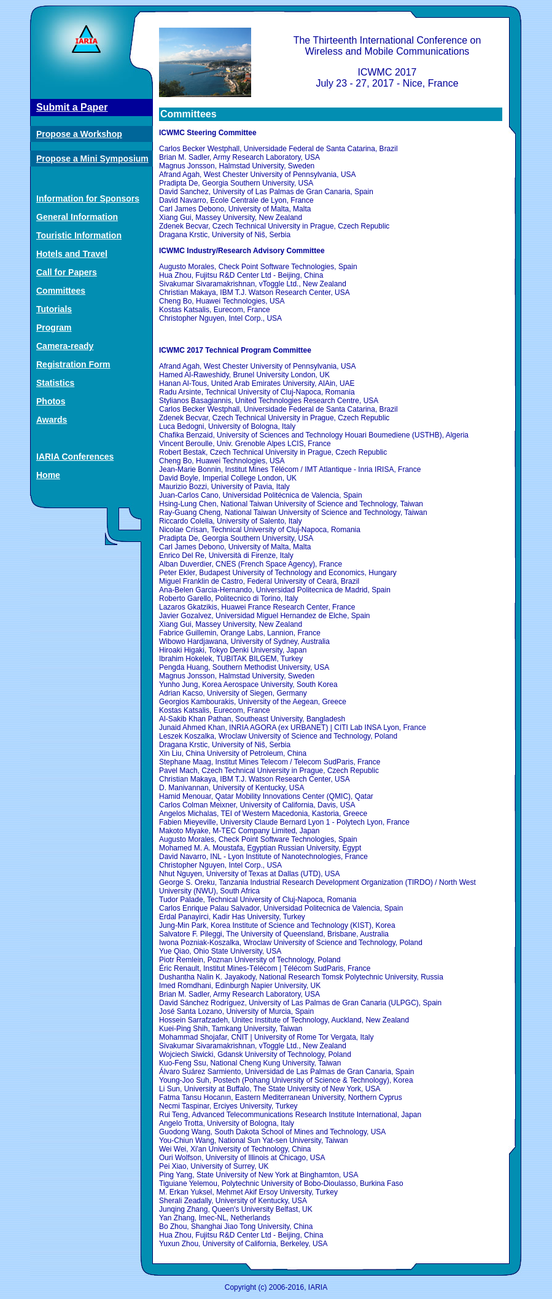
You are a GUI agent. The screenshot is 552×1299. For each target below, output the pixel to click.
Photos (50, 401)
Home (48, 475)
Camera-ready (64, 346)
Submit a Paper (71, 107)
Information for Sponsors (87, 198)
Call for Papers (66, 272)
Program (54, 327)
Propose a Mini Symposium (92, 158)
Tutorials (54, 309)
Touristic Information (79, 235)
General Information (77, 217)
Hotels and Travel (71, 254)
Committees (60, 291)
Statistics (55, 383)
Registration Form (73, 364)
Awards (51, 420)
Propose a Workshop (79, 134)
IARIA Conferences (75, 456)
